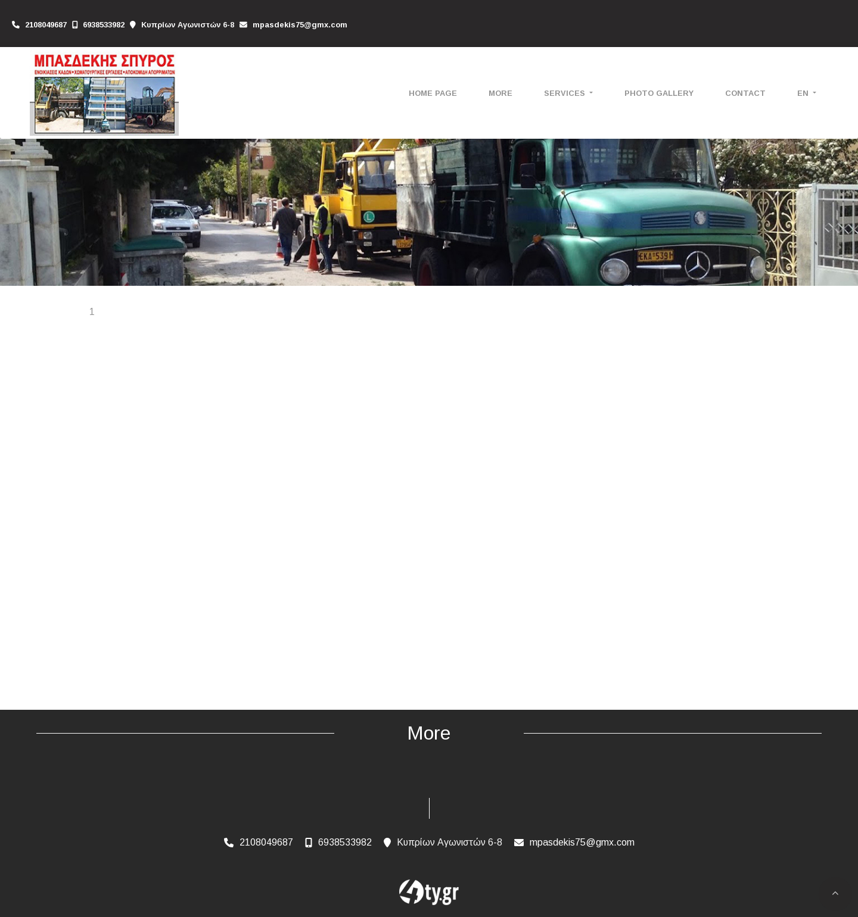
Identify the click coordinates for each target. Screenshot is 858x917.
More (500, 93)
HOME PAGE (433, 93)
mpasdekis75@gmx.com (300, 24)
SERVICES (565, 93)
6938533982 (104, 24)
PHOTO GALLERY (659, 93)
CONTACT (745, 93)
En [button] (804, 93)
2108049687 (46, 24)
